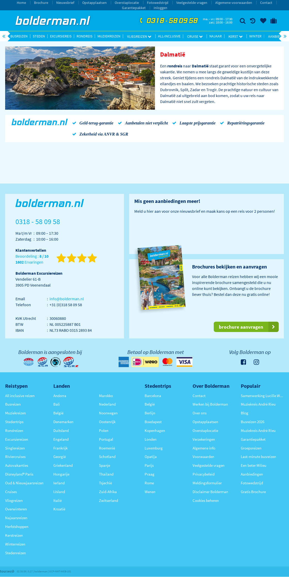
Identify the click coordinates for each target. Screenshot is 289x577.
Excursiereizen (16, 439)
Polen (103, 430)
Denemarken (63, 421)
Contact (266, 2)
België (58, 412)
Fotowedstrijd (157, 2)
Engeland (61, 439)
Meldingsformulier (207, 482)
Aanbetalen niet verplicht (142, 123)
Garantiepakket (134, 8)
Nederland (107, 404)
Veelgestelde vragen (191, 2)
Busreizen (19, 36)
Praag (149, 474)
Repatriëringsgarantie (241, 123)
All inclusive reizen (20, 395)
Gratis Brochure (253, 491)
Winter (255, 36)
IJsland (59, 491)
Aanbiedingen (252, 474)
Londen (150, 439)
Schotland (107, 456)
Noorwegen (108, 412)
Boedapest (153, 421)
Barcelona (153, 395)
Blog (244, 412)
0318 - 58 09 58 (168, 21)
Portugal (106, 439)
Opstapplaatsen (94, 2)
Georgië (59, 456)
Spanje (104, 465)
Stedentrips (14, 421)
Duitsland (61, 430)
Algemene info (204, 448)
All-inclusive (169, 36)
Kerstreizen (14, 535)
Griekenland (63, 465)
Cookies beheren (206, 500)
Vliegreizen (139, 36)
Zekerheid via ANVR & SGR (99, 134)
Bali (56, 404)
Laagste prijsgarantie (193, 123)
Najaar (215, 36)
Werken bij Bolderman (210, 404)
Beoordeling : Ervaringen (31, 259)
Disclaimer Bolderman (210, 491)
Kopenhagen (155, 430)
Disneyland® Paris (19, 474)
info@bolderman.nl (66, 298)
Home (21, 2)
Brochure (41, 2)
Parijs (149, 465)
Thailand (106, 474)
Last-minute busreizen (258, 456)
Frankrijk (60, 448)
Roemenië (107, 448)
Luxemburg (154, 448)
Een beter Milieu (253, 465)
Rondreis (84, 36)
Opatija (151, 456)
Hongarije (61, 474)
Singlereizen (15, 448)
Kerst (235, 36)
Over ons (200, 412)
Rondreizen (14, 430)
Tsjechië (105, 482)
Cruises (11, 491)
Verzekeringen (204, 439)
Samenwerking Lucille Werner (262, 395)
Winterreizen (15, 544)
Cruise (195, 36)
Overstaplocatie (127, 2)
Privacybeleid (203, 474)
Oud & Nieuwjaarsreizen (24, 482)
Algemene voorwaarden (233, 2)
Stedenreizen (15, 552)
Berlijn (150, 412)
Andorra (59, 395)
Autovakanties (16, 465)
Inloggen (160, 8)
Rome (149, 482)
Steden (39, 36)
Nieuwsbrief (65, 2)
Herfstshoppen (16, 526)
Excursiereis (60, 36)
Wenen (150, 491)
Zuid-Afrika (108, 491)
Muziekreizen (108, 36)
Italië (57, 500)
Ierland (59, 482)
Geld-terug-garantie (91, 123)
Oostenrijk (107, 421)
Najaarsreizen (16, 517)
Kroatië (59, 509)
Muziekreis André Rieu (258, 404)
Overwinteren (16, 509)
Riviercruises (15, 456)
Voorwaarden (203, 456)
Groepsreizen (251, 448)
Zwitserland (108, 500)
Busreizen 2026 (252, 421)
